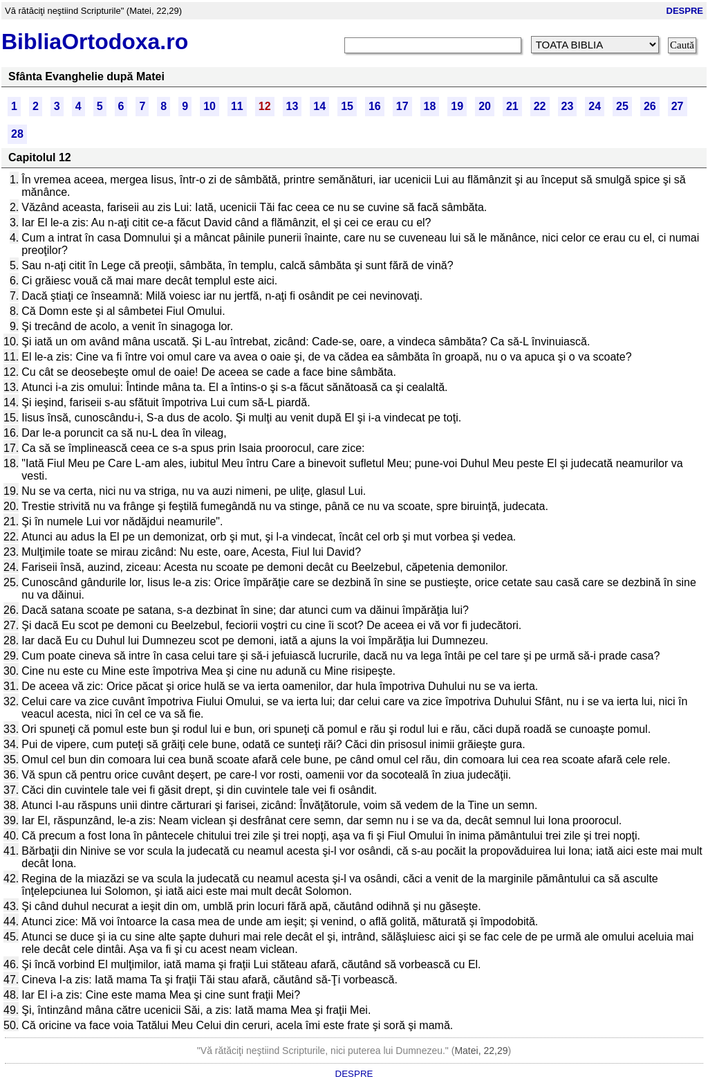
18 (430, 106)
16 (375, 106)
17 (402, 106)
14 (319, 106)
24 (594, 106)
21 (512, 106)
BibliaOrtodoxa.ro (94, 41)
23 (567, 106)
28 (17, 134)
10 (209, 106)
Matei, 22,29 (480, 1050)
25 (622, 106)
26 (650, 106)
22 (540, 106)
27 (677, 106)
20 (484, 106)
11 (237, 106)
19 (457, 106)
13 (292, 106)
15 (347, 106)
